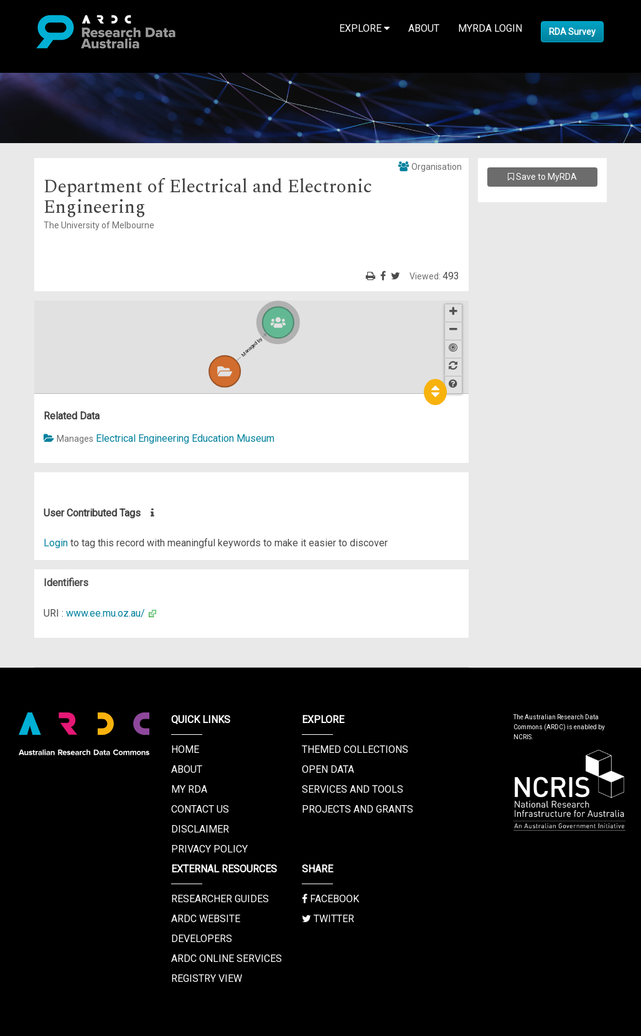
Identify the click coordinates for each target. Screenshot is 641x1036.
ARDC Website (205, 919)
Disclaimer (200, 829)
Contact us (200, 809)
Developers (201, 939)
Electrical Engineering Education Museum (185, 438)
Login (56, 543)
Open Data (328, 769)
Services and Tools (352, 789)
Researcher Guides (220, 899)
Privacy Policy (209, 849)
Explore (364, 28)
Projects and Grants (357, 809)
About (423, 28)
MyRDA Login (490, 28)
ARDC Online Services (226, 958)
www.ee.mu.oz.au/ (105, 613)
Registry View (206, 978)
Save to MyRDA (542, 177)
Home (185, 749)
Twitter (328, 919)
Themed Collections (355, 749)
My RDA (189, 789)
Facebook (330, 899)
